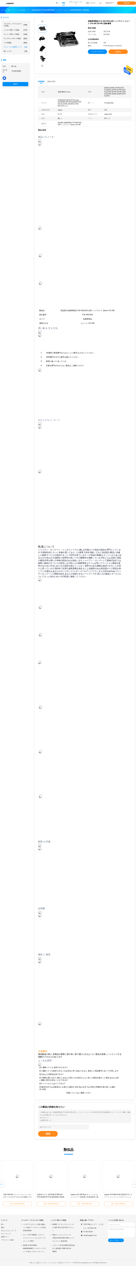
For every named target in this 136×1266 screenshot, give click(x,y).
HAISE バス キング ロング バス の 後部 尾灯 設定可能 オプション (63, 1227)
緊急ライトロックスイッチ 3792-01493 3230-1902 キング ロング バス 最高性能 (63, 1238)
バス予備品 (15, 43)
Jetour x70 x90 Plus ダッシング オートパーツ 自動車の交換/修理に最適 (84, 1196)
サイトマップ (5, 1234)
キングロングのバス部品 (15, 38)
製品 (2, 1227)
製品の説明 (51, 81)
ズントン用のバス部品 (15, 34)
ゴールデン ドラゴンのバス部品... (15, 25)
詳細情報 (41, 81)
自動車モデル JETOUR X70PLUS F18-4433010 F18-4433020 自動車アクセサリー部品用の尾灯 (50, 1196)
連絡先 (15, 84)
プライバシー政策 (7, 1240)
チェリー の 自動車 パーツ (15, 47)
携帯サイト (5, 1237)
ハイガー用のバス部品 (15, 30)
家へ (2, 1224)
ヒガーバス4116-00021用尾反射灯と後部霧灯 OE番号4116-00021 (63, 1248)
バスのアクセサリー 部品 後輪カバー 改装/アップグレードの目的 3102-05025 (34, 1227)
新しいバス (15, 51)
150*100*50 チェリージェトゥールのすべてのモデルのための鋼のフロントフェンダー (17, 1196)
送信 (48, 1133)
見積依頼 (126, 3)
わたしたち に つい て (8, 1230)
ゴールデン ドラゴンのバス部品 (32, 1220)
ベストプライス (97, 52)
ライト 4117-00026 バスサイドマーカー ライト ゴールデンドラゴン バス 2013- (34, 1238)
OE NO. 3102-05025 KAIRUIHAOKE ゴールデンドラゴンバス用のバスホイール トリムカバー (34, 1248)
